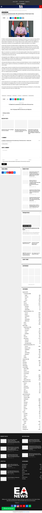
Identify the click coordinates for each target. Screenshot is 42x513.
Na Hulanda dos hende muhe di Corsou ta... (27, 243)
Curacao (26, 312)
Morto (24, 419)
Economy (26, 296)
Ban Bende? (25, 427)
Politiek (25, 357)
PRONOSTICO (4, 95)
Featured (24, 359)
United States (27, 309)
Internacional (25, 394)
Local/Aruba (26, 293)
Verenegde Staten (28, 343)
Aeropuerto (26, 392)
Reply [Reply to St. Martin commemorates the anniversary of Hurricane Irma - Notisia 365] (39, 140)
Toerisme (25, 336)
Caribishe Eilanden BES (28, 344)
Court (26, 298)
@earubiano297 (31, 284)
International (26, 304)
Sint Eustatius (27, 319)
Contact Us (27, 1)
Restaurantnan (26, 387)
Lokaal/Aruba (26, 327)
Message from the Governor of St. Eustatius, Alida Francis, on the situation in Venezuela (21, 130)
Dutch (24, 325)
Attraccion (25, 391)
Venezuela (27, 306)
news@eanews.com (23, 502)
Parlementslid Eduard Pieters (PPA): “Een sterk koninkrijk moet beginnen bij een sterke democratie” (34, 199)
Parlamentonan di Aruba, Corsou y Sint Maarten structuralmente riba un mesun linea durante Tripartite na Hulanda (35, 447)
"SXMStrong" (15, 95)
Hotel (25, 384)
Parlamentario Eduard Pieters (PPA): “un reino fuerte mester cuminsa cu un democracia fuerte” (34, 191)
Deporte (24, 360)
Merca (25, 407)
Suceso (24, 411)
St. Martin (19, 95)
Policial (25, 370)
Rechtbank (27, 333)
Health (26, 295)
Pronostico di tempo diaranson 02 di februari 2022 (35, 243)
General (25, 383)
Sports (25, 301)
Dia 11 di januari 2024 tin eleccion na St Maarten (21, 109)
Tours (25, 389)
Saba (26, 317)
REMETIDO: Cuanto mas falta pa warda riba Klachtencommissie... (27, 254)
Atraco (25, 416)
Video (24, 424)
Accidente (25, 413)
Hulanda (25, 405)
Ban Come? (25, 426)
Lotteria (25, 378)
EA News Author (5, 15)
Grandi (25, 421)
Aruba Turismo (25, 381)
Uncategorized (25, 429)
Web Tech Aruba (26, 511)
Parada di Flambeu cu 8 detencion (13, 477)
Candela (25, 418)
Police (25, 322)
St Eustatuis (25, 362)
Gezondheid (27, 328)
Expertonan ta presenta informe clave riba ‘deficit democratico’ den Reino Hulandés (35, 454)
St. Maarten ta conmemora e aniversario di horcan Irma (21, 104)
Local (24, 367)
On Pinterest (25, 266)
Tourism (25, 303)
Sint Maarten (6, 12)
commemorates (24, 95)
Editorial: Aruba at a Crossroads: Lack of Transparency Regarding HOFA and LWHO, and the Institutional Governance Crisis (34, 183)
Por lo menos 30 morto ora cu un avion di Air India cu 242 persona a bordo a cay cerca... (13, 472)
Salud (25, 368)
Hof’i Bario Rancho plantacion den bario (31, 228)
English (3, 12)
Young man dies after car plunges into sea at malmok (8, 130)
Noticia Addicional (27, 379)
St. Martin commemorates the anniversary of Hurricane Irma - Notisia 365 (16, 140)
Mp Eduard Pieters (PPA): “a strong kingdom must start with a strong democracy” (34, 206)
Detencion (25, 415)
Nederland (27, 354)
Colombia (26, 308)
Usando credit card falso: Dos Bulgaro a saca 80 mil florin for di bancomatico (13, 465)
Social (26, 300)
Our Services (21, 1)
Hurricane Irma (31, 95)
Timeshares (26, 386)
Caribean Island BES (27, 311)
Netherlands (27, 320)
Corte (25, 375)
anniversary (9, 95)
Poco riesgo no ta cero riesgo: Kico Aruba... (36, 253)
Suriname (25, 408)
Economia (25, 376)
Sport (25, 335)
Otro (24, 410)
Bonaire (26, 314)
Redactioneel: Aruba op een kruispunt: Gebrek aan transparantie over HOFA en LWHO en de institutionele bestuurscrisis (34, 174)
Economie (26, 330)
